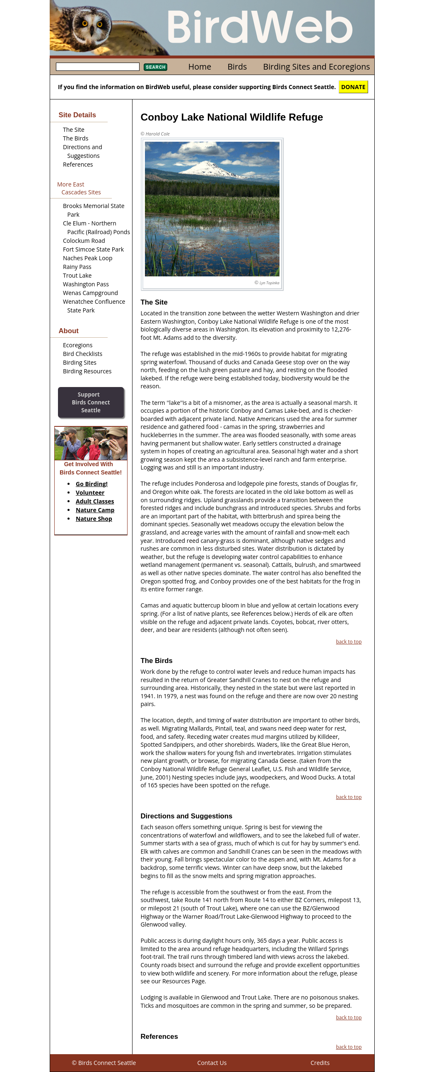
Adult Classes (95, 501)
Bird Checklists (82, 354)
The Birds (75, 138)
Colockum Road (84, 240)
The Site (73, 129)
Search (155, 67)
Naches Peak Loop (88, 258)
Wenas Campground (90, 293)
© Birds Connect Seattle (104, 1063)
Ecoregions (77, 345)
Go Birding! (92, 484)
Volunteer (90, 492)
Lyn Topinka (269, 283)
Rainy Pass (77, 267)
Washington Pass (86, 284)
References (78, 164)
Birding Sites (79, 362)
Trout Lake (77, 275)
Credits (320, 1063)
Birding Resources (87, 371)
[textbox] (98, 67)
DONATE (353, 87)
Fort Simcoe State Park (93, 249)
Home (199, 66)
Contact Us (212, 1063)
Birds (237, 66)
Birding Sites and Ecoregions (316, 66)
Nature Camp (95, 510)
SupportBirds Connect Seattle (91, 402)
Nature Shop (94, 519)
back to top (348, 641)
